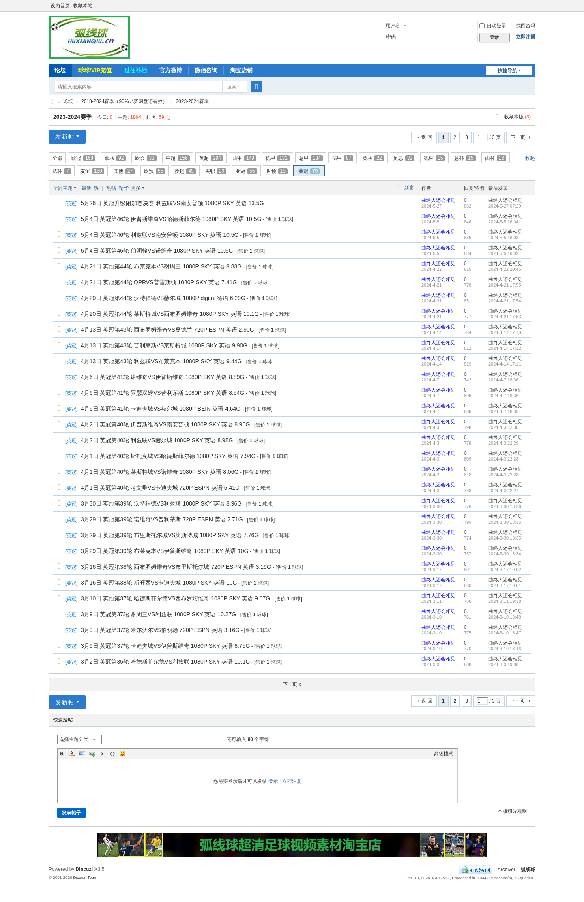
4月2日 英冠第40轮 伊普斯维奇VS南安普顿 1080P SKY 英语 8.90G (165, 424)
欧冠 (83, 158)
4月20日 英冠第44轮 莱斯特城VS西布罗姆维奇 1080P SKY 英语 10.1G (170, 314)
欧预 (154, 171)
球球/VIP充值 (95, 70)
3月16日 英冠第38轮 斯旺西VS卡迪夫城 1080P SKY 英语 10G (159, 582)
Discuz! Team (85, 877)
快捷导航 (507, 70)
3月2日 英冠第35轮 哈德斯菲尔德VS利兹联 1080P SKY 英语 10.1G (165, 661)
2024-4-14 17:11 (504, 364)
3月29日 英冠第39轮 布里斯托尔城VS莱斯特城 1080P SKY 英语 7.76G (170, 535)
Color (72, 754)
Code (112, 754)
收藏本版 (517, 117)
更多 (136, 188)
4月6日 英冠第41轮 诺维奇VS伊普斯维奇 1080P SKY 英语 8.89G (162, 377)
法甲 (342, 158)
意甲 (311, 158)
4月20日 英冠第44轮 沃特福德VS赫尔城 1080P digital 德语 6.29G (163, 298)
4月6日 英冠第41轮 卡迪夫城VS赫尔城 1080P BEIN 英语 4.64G (160, 408)
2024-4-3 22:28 (503, 458)
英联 (373, 158)
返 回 (426, 137)
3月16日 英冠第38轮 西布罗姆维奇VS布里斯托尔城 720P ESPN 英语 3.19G (176, 566)
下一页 (518, 137)
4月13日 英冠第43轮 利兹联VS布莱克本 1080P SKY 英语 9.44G (161, 361)
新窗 (409, 188)
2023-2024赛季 (192, 101)
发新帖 (65, 136)
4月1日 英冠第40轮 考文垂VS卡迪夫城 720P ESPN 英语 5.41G (160, 487)
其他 (124, 171)
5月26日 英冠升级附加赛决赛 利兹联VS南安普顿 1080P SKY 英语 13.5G (172, 203)
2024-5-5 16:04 (503, 221)
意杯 (464, 158)
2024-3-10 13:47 (504, 632)
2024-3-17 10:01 (504, 585)
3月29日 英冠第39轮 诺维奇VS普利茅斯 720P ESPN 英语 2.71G (162, 519)
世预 (277, 171)
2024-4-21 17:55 (504, 285)
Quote (102, 754)
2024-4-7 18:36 (503, 379)
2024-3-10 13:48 (504, 617)
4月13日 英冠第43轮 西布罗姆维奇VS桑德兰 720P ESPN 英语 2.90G (167, 329)
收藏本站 (82, 6)
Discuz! (84, 869)
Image (82, 754)
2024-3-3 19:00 (503, 664)
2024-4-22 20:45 (504, 269)
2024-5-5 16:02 (503, 253)
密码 (391, 37)
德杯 (434, 158)
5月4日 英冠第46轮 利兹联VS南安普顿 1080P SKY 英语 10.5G (159, 234)
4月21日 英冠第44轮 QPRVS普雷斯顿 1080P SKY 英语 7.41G (159, 282)
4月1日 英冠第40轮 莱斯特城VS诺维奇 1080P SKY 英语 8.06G (159, 472)
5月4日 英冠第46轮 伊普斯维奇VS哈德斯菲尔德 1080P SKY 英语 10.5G (171, 219)
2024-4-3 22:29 (503, 443)
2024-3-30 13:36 (504, 506)
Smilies (122, 754)
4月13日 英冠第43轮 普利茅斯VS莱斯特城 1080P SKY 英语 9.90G (164, 345)
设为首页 (60, 6)
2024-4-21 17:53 (504, 316)
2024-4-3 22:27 (503, 490)
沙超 (184, 171)
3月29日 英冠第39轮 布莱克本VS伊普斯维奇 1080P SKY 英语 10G (164, 551)
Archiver (506, 869)
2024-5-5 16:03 (503, 237)
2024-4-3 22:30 (503, 427)
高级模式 (443, 753)
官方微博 (170, 70)
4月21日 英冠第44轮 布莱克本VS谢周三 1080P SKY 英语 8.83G (161, 266)
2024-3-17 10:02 (504, 569)
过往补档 (135, 70)
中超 (178, 158)
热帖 (111, 188)
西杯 (495, 158)
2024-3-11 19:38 (504, 601)
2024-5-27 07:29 (504, 206)
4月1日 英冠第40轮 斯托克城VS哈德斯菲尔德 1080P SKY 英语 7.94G (168, 456)
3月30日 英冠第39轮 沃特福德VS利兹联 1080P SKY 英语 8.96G (161, 503)
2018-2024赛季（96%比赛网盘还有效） (124, 101)
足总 (403, 158)
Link (92, 754)
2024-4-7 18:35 (503, 411)
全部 (57, 158)
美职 (215, 171)
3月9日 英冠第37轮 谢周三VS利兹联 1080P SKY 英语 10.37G (158, 614)
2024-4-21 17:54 (504, 300)
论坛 (60, 70)
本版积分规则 (512, 811)
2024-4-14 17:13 (504, 332)
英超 (211, 158)
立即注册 (525, 37)
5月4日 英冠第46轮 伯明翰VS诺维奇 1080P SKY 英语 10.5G (157, 250)
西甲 (244, 158)
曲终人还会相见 (438, 200)
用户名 (393, 25)
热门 (98, 188)
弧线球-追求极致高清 (52, 101)
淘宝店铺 (241, 70)
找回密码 (525, 25)
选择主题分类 (73, 739)
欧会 (145, 158)
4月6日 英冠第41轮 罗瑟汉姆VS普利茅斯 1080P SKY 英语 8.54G (162, 393)
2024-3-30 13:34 (504, 553)
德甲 (278, 158)
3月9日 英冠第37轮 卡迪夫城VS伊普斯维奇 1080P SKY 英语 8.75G (165, 646)
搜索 (231, 87)
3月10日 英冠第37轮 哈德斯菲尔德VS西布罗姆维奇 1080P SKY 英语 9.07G (175, 598)
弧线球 (528, 869)
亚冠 (246, 171)
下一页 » (292, 684)
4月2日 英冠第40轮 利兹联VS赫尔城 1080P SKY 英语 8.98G (157, 440)
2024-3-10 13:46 (504, 648)
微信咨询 (206, 70)
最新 (86, 188)
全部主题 (63, 188)
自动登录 (492, 25)
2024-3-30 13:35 (504, 522)
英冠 (309, 171)
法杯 (61, 171)
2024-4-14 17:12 (504, 348)
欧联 (115, 158)
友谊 (92, 171)
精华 (124, 188)
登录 (273, 781)
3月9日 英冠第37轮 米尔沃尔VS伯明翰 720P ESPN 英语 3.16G (160, 630)
